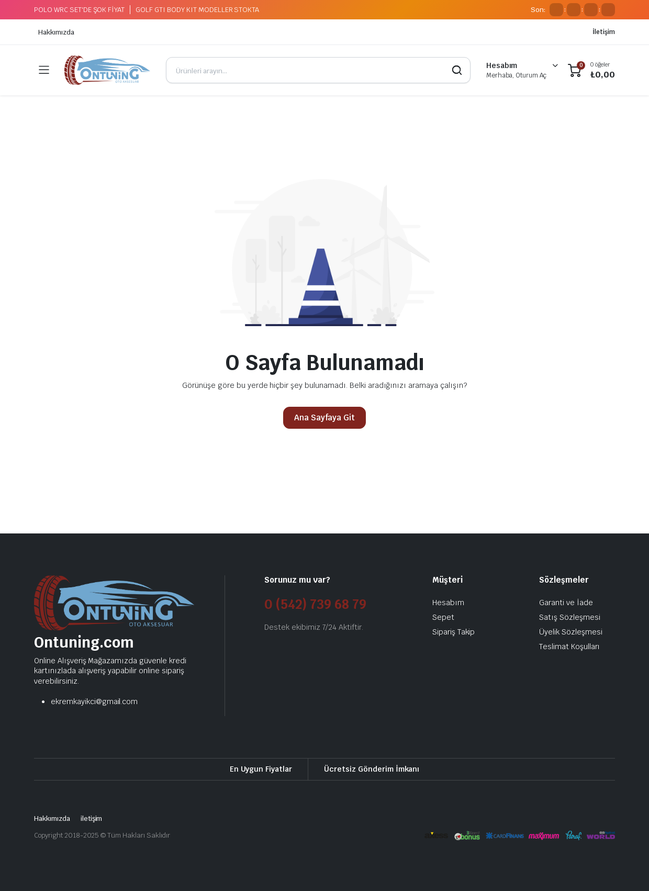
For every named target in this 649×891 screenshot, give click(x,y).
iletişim (92, 818)
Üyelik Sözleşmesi (570, 632)
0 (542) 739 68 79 (315, 604)
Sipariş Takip (453, 632)
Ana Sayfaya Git (324, 417)
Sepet (443, 617)
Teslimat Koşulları (569, 646)
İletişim (603, 32)
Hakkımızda (56, 32)
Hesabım (448, 602)
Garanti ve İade (566, 602)
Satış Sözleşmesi (569, 617)
